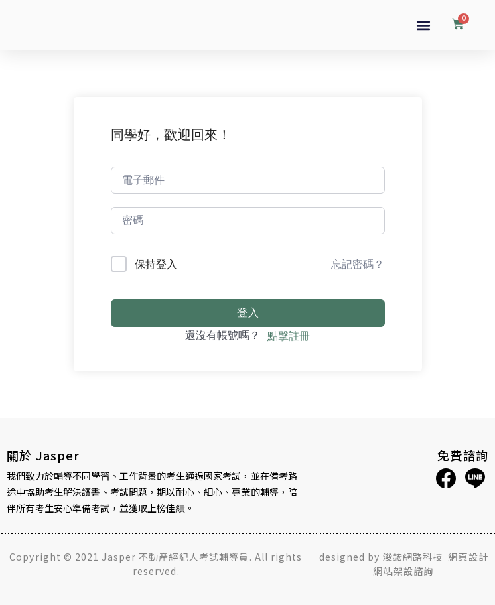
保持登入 (156, 264)
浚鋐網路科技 (413, 556)
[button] (423, 25)
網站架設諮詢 (403, 571)
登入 (248, 312)
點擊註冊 (288, 335)
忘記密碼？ (357, 264)
